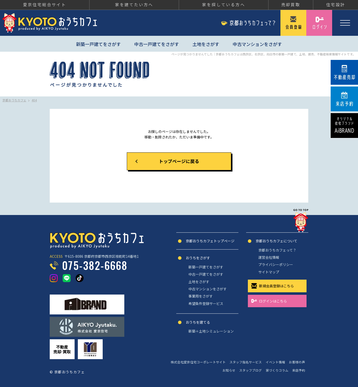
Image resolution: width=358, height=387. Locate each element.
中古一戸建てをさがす (156, 44)
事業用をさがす (200, 296)
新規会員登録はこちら (276, 285)
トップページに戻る (179, 161)
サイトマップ (268, 271)
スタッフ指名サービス (245, 362)
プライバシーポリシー (275, 264)
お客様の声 (297, 362)
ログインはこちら (273, 301)
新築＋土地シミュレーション (211, 331)
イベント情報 (275, 362)
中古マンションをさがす (257, 44)
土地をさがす (205, 44)
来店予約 (298, 370)
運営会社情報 (268, 257)
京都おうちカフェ (49, 23)
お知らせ (229, 370)
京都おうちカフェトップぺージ (210, 240)
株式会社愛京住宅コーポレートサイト (198, 362)
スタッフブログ (250, 370)
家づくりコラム (277, 370)
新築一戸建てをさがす (98, 44)
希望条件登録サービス (205, 303)
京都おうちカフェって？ (277, 250)
